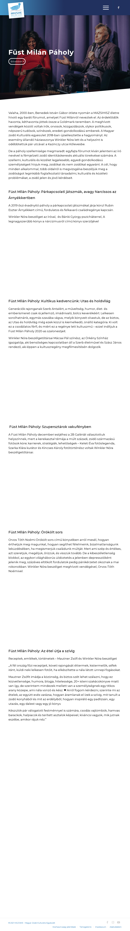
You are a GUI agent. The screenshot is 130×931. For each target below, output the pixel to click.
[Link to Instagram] (112, 922)
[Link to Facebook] (118, 7)
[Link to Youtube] (118, 922)
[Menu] (104, 7)
